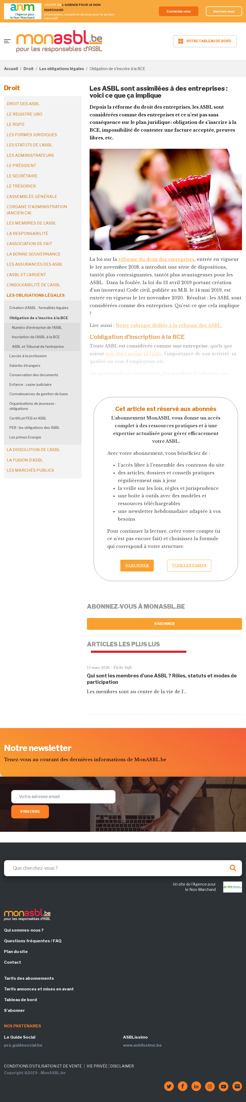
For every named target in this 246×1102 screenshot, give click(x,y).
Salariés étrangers (24, 365)
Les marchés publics (30, 470)
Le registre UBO (24, 114)
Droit (29, 68)
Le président (21, 165)
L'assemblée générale (32, 196)
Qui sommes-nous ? (24, 930)
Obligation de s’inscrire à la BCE (38, 318)
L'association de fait (29, 243)
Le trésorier (21, 186)
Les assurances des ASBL (35, 264)
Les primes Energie (25, 437)
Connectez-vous (174, 11)
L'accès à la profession (28, 356)
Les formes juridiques (32, 134)
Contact (12, 962)
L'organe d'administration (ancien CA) (37, 209)
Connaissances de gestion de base (38, 394)
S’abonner (137, 565)
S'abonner (164, 624)
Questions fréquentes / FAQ (33, 941)
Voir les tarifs (189, 565)
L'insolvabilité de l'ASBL (33, 285)
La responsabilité (27, 233)
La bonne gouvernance (34, 254)
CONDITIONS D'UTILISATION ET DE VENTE (43, 1066)
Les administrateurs (30, 155)
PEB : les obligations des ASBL (34, 427)
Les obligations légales (61, 68)
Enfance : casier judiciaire (30, 384)
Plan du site (16, 951)
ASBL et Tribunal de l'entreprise (38, 346)
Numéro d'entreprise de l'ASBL (37, 327)
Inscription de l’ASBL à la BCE (36, 337)
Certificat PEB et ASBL (28, 418)
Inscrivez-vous (223, 11)
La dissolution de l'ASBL (33, 449)
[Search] (123, 868)
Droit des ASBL (23, 103)
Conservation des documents (33, 375)
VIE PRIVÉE (97, 1066)
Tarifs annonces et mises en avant (39, 989)
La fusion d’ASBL (25, 460)
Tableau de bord (20, 999)
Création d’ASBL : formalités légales (38, 308)
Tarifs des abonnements (29, 978)
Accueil (11, 68)
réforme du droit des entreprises (156, 259)
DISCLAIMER (122, 1066)
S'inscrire (30, 812)
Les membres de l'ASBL (31, 223)
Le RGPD (15, 124)
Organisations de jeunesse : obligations (32, 406)
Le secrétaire (22, 176)
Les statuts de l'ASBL (29, 145)
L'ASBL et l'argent (26, 274)
